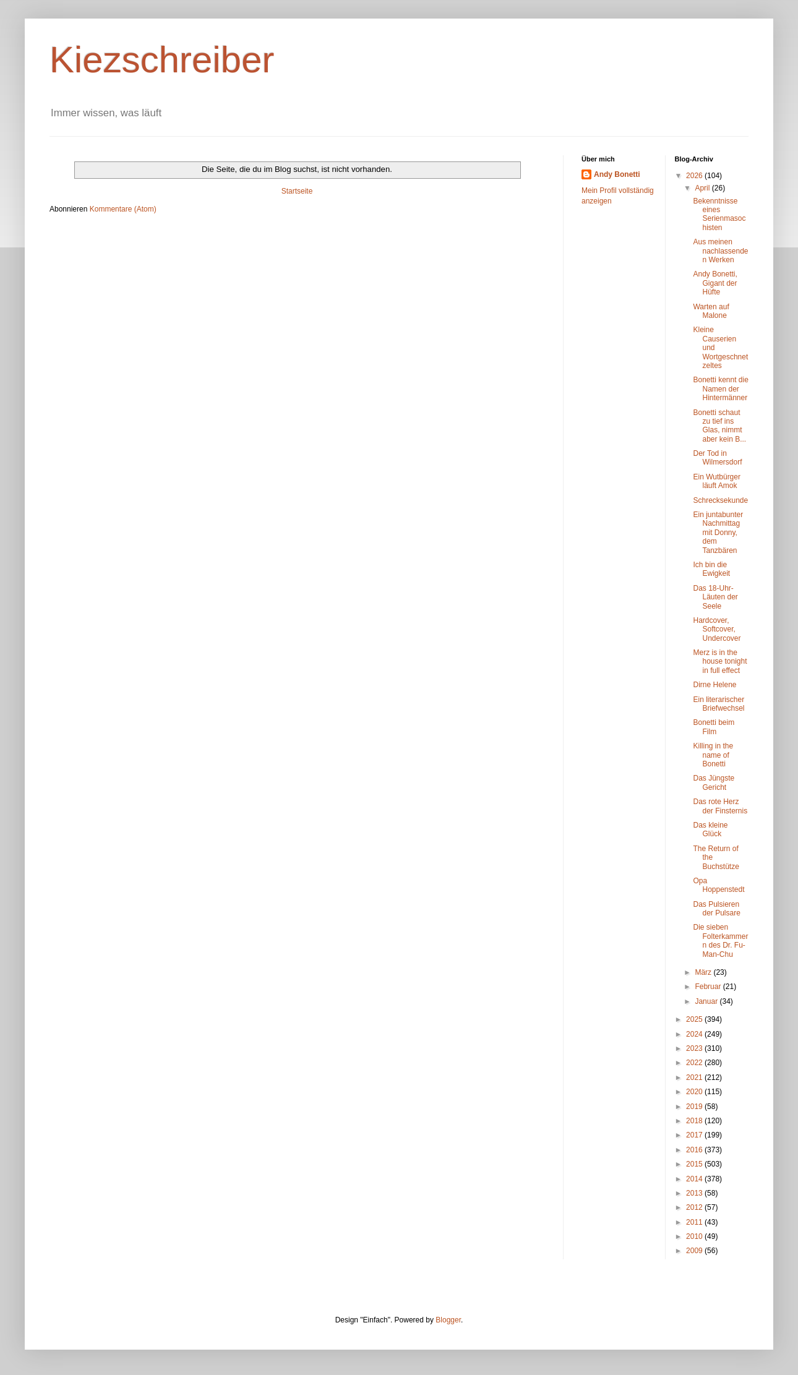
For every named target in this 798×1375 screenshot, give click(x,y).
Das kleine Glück (710, 829)
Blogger (448, 1320)
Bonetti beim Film (713, 726)
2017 (695, 1135)
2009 (695, 1250)
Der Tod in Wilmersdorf (717, 457)
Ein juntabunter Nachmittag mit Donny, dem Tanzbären (718, 532)
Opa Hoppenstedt (718, 885)
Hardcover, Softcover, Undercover (716, 629)
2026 (695, 175)
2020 (695, 1091)
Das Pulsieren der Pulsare (716, 908)
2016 (695, 1150)
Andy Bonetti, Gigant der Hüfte (715, 283)
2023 (695, 1048)
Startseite (297, 191)
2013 (695, 1193)
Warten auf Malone (711, 311)
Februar (709, 986)
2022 (695, 1062)
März (704, 972)
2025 (695, 1019)
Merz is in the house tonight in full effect (720, 661)
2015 (695, 1164)
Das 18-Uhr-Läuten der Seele (715, 597)
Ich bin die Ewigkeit (711, 569)
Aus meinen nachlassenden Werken (720, 251)
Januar (707, 1001)
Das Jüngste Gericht (713, 782)
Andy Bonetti (617, 174)
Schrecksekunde (720, 500)
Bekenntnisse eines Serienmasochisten (719, 214)
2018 (695, 1120)
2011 (695, 1222)
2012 (695, 1207)
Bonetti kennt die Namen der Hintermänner (720, 388)
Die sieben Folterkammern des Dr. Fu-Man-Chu (720, 940)
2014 (695, 1179)
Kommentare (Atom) (123, 209)
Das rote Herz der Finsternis (720, 806)
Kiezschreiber (162, 59)
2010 (695, 1236)
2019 (695, 1106)
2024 (695, 1034)
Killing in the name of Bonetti (713, 755)
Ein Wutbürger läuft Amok (716, 481)
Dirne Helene (714, 684)
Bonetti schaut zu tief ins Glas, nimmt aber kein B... (719, 425)
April (703, 188)
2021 (695, 1077)
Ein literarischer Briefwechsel (718, 704)
